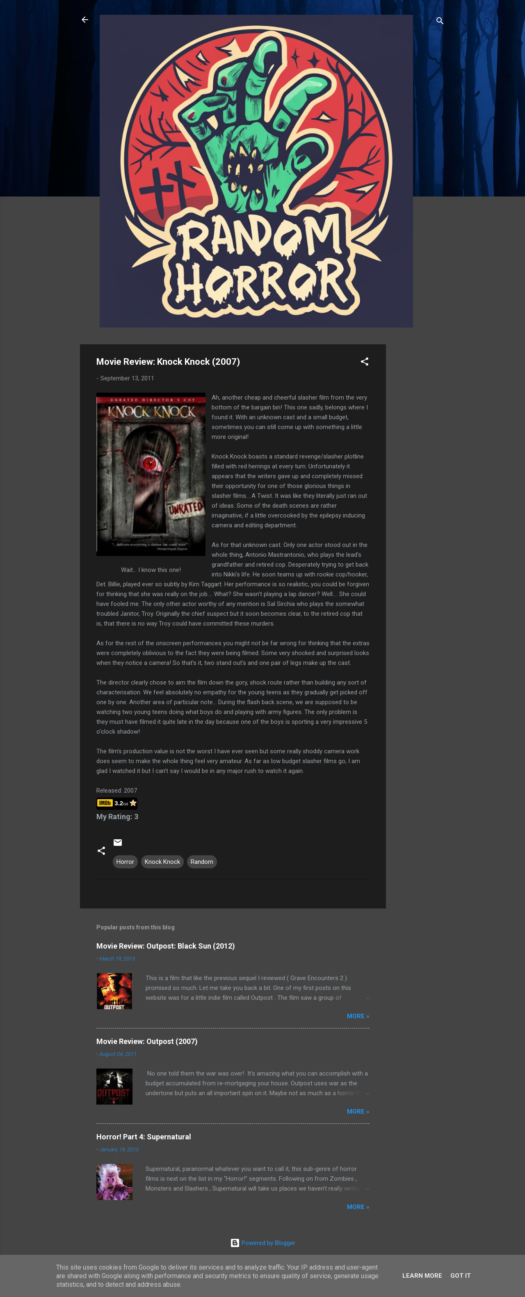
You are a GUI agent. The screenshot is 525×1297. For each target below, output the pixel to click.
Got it (460, 1275)
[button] (365, 363)
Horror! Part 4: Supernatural (143, 1136)
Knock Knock (162, 861)
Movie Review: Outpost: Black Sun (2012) (165, 946)
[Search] (440, 22)
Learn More (422, 1275)
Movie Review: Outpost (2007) (147, 1041)
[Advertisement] (419, 467)
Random (202, 861)
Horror (125, 861)
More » (358, 1016)
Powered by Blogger (262, 1243)
